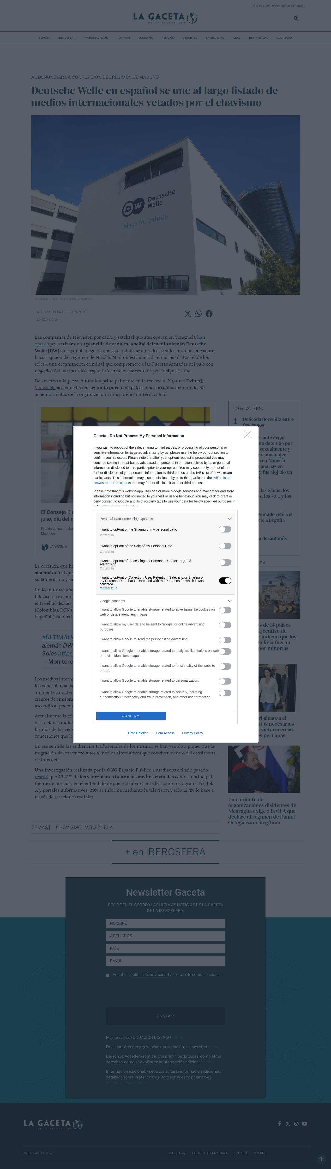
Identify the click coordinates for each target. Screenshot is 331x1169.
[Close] (248, 436)
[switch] (225, 529)
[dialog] (165, 584)
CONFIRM (131, 716)
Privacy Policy (192, 733)
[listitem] (165, 518)
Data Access (165, 733)
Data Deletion (138, 733)
